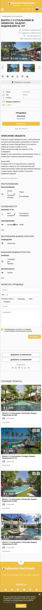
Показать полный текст (9, 176)
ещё (2, 228)
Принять (21, 606)
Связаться (21, 122)
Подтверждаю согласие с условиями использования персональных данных (18, 328)
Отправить (34, 335)
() (24, 9)
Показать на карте (22, 82)
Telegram (7, 300)
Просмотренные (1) (34, 36)
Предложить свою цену (32, 39)
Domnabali (21, 117)
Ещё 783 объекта (21, 127)
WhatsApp (21, 297)
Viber (30, 297)
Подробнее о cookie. (10, 602)
